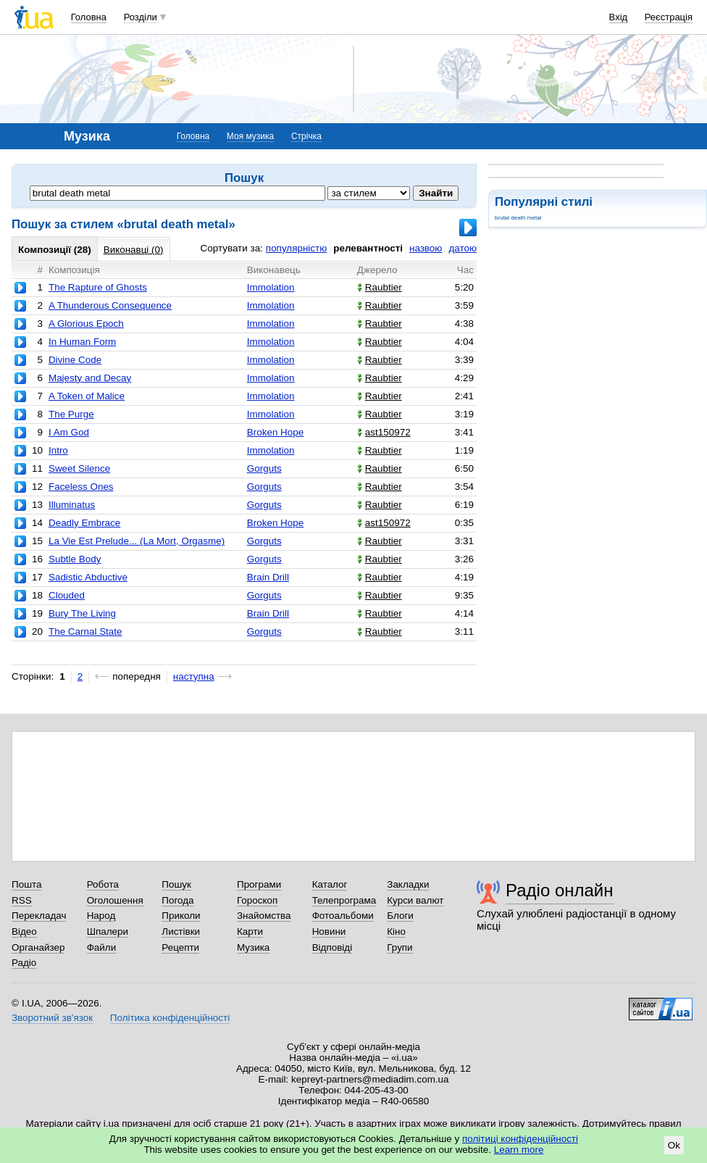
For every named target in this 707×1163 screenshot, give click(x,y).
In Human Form (82, 341)
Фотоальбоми (343, 915)
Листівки (181, 931)
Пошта (26, 884)
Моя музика (250, 136)
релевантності (368, 248)
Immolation (271, 287)
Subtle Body (75, 559)
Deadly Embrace (84, 522)
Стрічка (306, 136)
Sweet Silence (79, 468)
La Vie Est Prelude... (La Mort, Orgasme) (137, 540)
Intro (58, 450)
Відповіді (332, 947)
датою (462, 248)
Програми (259, 884)
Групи (399, 947)
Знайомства (264, 915)
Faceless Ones (81, 486)
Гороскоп (257, 900)
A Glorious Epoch (86, 323)
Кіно (396, 931)
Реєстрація (669, 17)
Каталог (330, 884)
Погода (177, 900)
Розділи (140, 17)
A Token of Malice (87, 396)
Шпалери (107, 931)
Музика (253, 947)
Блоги (400, 915)
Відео (24, 931)
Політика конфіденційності (170, 1017)
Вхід (618, 17)
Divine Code (75, 359)
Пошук (176, 884)
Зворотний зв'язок (52, 1017)
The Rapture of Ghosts (98, 287)
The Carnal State (85, 631)
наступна (193, 676)
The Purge (71, 414)
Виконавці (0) (134, 249)
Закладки (408, 884)
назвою (425, 248)
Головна (88, 17)
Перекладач (39, 915)
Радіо (24, 962)
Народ (101, 915)
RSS (22, 900)
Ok (674, 1145)
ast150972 (384, 432)
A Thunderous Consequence (110, 305)
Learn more (519, 1149)
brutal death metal (518, 217)
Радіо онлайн (560, 890)
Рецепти (180, 947)
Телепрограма (344, 900)
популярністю (296, 248)
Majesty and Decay (90, 377)
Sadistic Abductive (88, 577)
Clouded (67, 595)
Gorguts (264, 468)
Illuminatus (72, 504)
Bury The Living (82, 613)
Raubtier (379, 287)
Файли (102, 947)
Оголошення (115, 900)
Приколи (181, 915)
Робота (103, 884)
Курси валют (415, 900)
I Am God (69, 432)
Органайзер (38, 947)
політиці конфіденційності (520, 1138)
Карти (250, 931)
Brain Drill (268, 577)
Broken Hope (275, 432)
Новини (329, 931)
